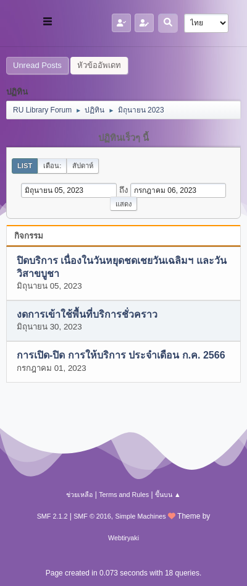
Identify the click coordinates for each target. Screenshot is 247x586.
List (24, 165)
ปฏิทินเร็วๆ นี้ (123, 138)
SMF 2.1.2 (52, 516)
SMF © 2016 (92, 516)
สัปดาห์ (82, 165)
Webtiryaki (123, 537)
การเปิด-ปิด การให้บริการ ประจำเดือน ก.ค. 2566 (121, 355)
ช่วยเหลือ (79, 494)
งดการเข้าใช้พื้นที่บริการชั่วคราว (87, 314)
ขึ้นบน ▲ (168, 494)
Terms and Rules (124, 494)
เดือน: (52, 165)
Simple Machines (140, 516)
